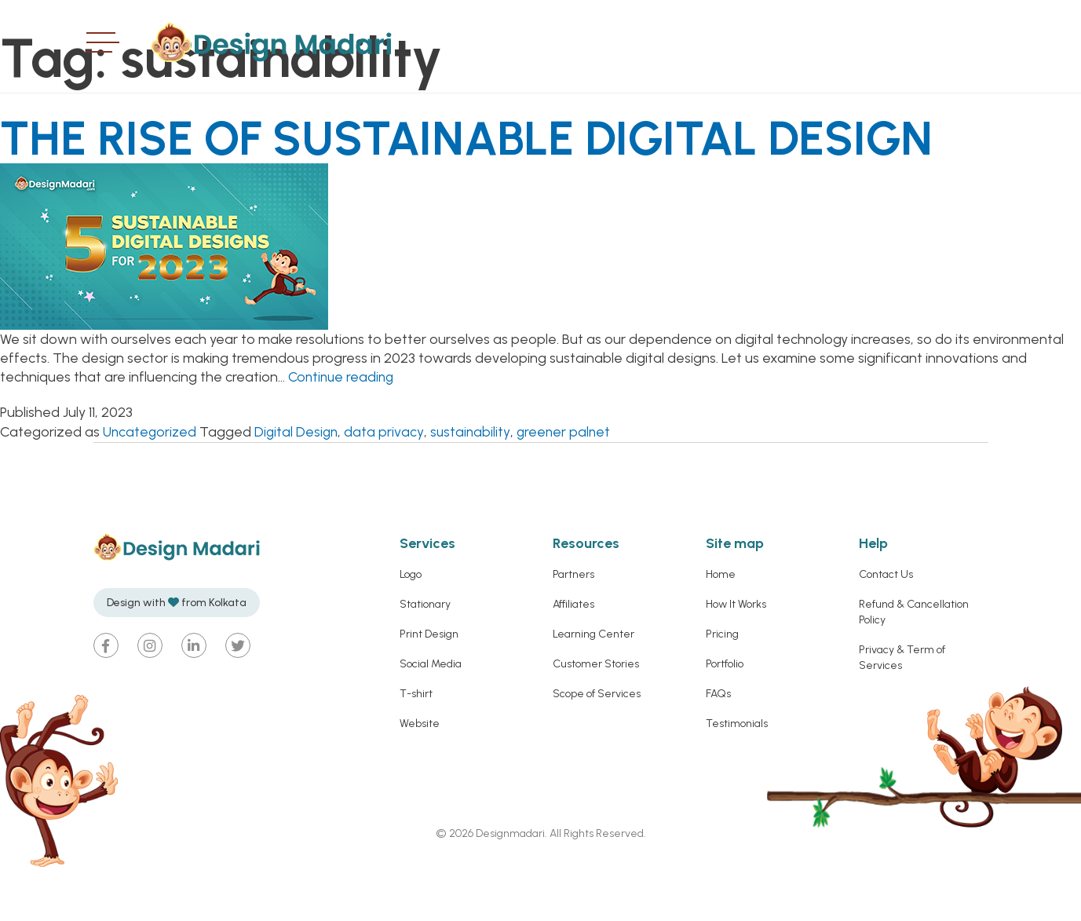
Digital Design (299, 485)
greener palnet (569, 485)
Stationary (425, 658)
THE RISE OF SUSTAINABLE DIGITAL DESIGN (441, 163)
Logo (411, 628)
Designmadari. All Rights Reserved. (559, 887)
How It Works (736, 658)
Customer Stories (596, 718)
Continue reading (343, 430)
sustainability (474, 485)
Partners (573, 628)
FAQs (718, 748)
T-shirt (416, 748)
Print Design (429, 688)
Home (721, 628)
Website (420, 777)
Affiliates (573, 658)
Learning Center (593, 688)
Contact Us (886, 628)
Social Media (431, 718)
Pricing (722, 688)
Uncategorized (151, 485)
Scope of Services (597, 748)
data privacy (388, 485)
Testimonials (737, 777)
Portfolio (724, 718)
